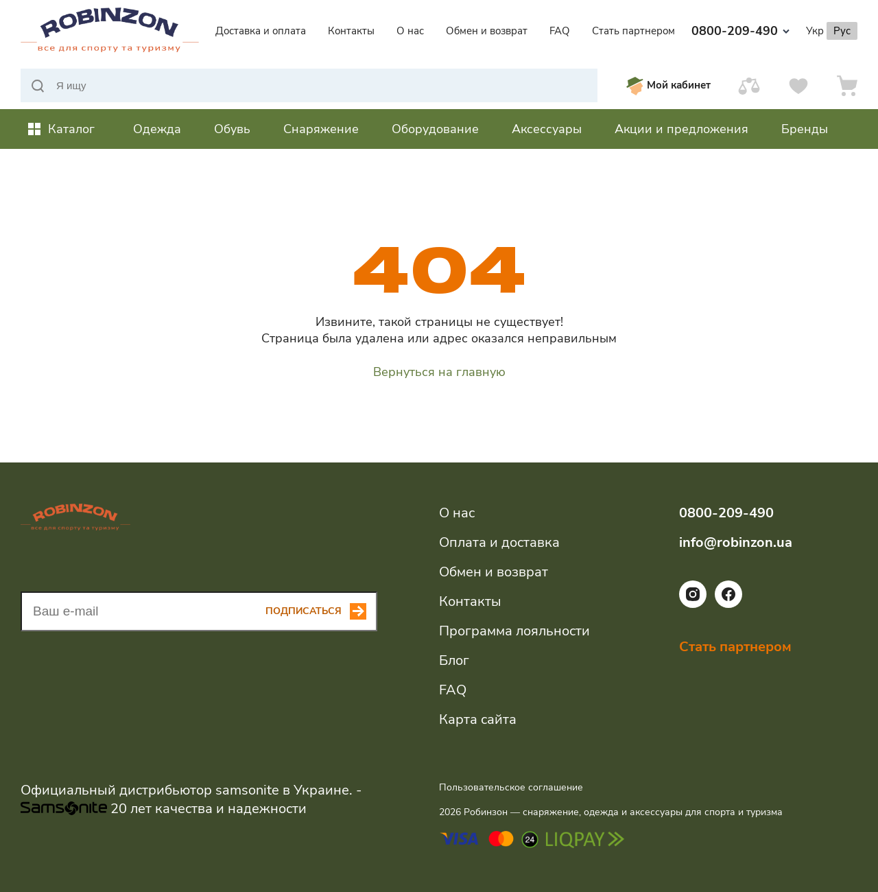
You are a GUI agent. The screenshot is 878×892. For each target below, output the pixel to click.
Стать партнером (633, 31)
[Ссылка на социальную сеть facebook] (728, 604)
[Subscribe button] (321, 611)
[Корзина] (847, 85)
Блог (454, 660)
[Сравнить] (749, 85)
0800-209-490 (740, 31)
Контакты (351, 31)
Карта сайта (478, 719)
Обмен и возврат (486, 31)
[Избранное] (798, 85)
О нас (410, 31)
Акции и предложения (681, 129)
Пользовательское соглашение (511, 787)
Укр (815, 31)
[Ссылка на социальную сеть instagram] (693, 604)
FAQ (559, 31)
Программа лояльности (514, 631)
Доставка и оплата (260, 31)
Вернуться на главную (439, 372)
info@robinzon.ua (735, 542)
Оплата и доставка (499, 542)
